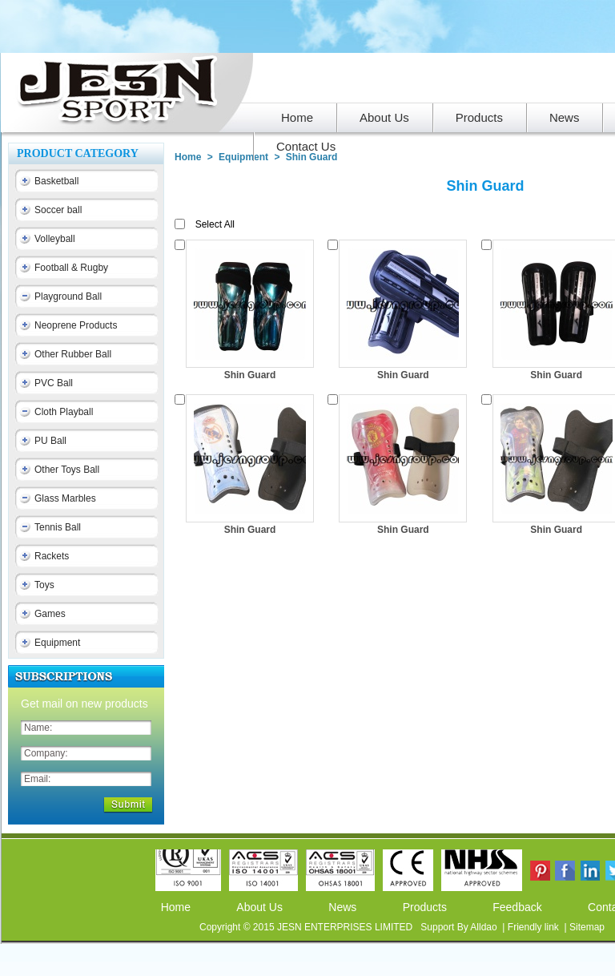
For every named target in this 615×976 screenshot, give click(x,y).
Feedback (516, 907)
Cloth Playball (63, 411)
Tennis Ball (57, 527)
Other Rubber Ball (72, 354)
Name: (38, 727)
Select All (215, 224)
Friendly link (534, 927)
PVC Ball (53, 383)
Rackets (51, 556)
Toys (44, 585)
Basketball (56, 181)
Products (425, 907)
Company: (46, 753)
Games (50, 613)
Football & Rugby (71, 267)
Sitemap (587, 927)
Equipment (57, 642)
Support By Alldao (460, 927)
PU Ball (50, 440)
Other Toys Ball (66, 469)
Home (188, 157)
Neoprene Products (75, 325)
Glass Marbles (65, 498)
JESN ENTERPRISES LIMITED (346, 927)
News (342, 907)
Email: (37, 778)
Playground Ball (68, 296)
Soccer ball (58, 210)
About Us (259, 907)
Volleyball (54, 238)
